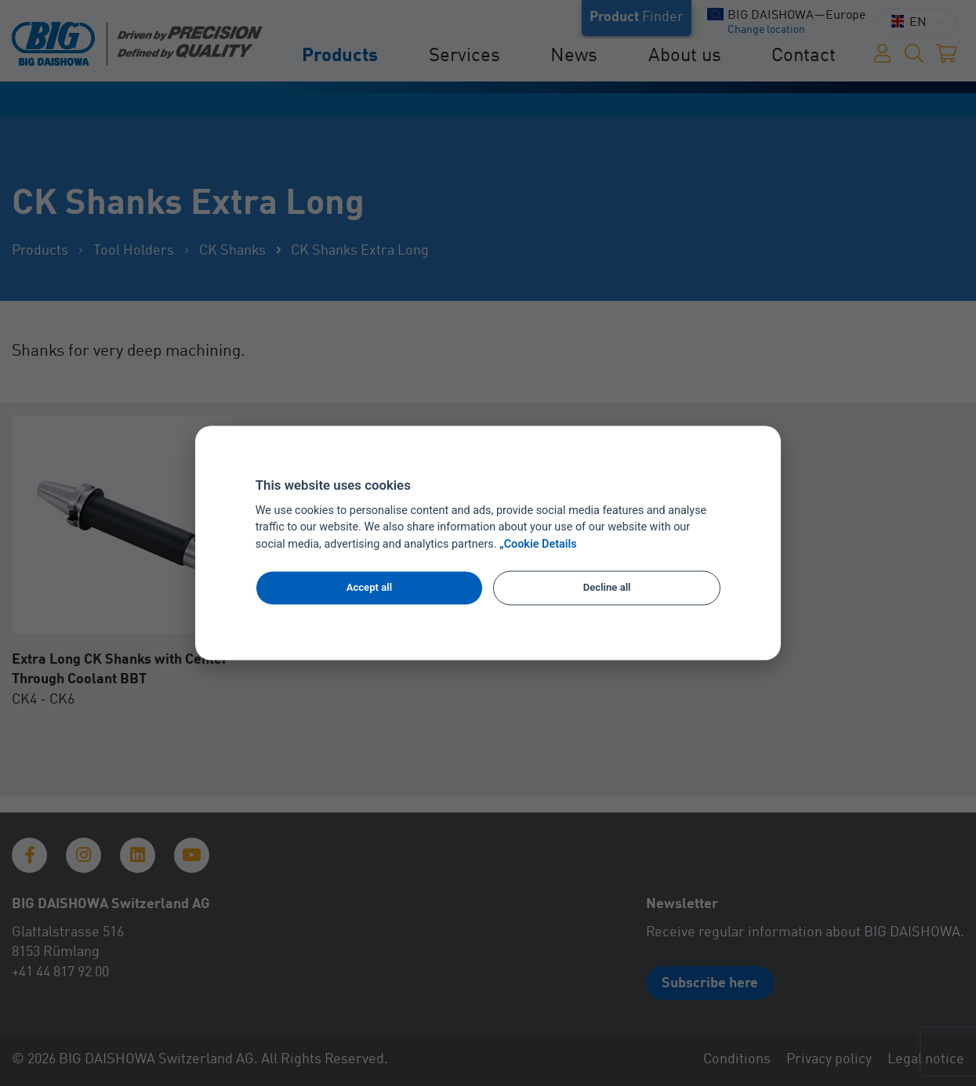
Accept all (369, 587)
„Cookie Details (538, 545)
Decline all (607, 587)
